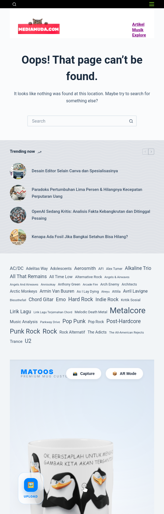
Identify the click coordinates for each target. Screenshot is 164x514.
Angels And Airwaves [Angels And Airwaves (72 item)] (24, 284)
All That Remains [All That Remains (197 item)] (28, 276)
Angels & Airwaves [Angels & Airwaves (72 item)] (117, 277)
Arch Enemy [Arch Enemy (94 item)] (109, 284)
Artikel (138, 24)
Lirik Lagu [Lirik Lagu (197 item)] (20, 311)
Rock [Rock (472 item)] (50, 331)
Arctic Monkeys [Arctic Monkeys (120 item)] (23, 291)
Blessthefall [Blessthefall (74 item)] (18, 300)
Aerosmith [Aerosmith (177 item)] (85, 268)
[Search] (14, 4)
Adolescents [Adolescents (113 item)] (61, 268)
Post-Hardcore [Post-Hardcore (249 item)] (123, 321)
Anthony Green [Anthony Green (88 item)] (69, 284)
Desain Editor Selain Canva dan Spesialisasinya (75, 170)
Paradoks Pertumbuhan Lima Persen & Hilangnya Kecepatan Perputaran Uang (87, 193)
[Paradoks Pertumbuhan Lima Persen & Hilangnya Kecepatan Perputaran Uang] (18, 193)
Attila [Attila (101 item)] (116, 291)
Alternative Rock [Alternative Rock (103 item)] (88, 277)
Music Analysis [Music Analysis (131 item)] (24, 321)
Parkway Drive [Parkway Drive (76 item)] (50, 322)
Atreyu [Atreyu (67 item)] (105, 291)
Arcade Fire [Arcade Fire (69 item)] (90, 284)
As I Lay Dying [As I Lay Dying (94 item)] (88, 291)
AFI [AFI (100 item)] (101, 269)
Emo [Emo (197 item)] (61, 299)
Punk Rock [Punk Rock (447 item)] (25, 331)
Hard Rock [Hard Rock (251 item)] (80, 299)
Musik (138, 29)
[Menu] (151, 4)
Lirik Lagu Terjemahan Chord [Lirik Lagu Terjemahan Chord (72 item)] (53, 312)
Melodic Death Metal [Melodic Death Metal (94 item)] (91, 312)
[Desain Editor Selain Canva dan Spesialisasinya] (18, 171)
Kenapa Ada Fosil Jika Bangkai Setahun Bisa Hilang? (80, 236)
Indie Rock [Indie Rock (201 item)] (106, 299)
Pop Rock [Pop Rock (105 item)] (96, 322)
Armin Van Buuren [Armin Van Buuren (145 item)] (57, 291)
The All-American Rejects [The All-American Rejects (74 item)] (126, 332)
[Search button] (131, 120)
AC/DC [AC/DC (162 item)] (17, 268)
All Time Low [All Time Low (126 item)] (60, 276)
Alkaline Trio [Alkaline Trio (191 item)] (138, 268)
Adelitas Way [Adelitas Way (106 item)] (37, 268)
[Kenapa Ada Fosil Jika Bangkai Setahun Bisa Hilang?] (18, 237)
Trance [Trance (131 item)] (16, 341)
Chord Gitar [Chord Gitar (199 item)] (41, 299)
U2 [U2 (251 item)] (28, 341)
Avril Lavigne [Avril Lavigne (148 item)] (135, 291)
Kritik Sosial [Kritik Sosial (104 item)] (130, 300)
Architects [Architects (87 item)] (129, 284)
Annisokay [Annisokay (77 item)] (48, 284)
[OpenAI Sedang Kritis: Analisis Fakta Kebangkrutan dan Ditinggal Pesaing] (18, 215)
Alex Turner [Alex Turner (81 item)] (114, 269)
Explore (139, 35)
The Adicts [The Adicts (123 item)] (97, 332)
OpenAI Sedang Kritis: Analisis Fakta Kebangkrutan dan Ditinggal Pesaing (91, 215)
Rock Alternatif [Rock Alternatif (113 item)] (72, 332)
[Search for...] (76, 120)
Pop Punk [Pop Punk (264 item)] (74, 321)
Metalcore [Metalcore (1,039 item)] (127, 310)
